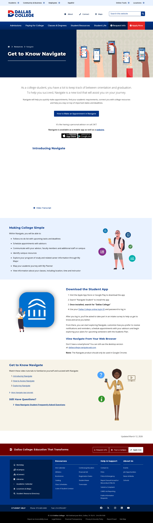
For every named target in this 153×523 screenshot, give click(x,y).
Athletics (58, 472)
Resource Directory (27, 493)
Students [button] (13, 3)
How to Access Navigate (23, 381)
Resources (18, 47)
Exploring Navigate (21, 385)
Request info (101, 450)
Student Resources (80, 25)
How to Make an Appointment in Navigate (76, 113)
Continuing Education (86, 468)
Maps (98, 14)
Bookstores (59, 476)
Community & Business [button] (34, 3)
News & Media (128, 476)
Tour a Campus (118, 450)
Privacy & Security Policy (94, 519)
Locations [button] (139, 3)
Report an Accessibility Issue (39, 519)
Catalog (58, 480)
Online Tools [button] (123, 3)
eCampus (19, 470)
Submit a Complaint (108, 487)
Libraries (19, 479)
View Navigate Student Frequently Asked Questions (40, 404)
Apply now (135, 450)
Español (71, 3)
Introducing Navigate (22, 376)
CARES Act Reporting (108, 491)
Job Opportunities (129, 472)
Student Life (100, 25)
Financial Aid (83, 472)
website (100, 129)
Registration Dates (85, 476)
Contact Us (104, 468)
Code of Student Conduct (64, 488)
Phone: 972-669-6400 (38, 508)
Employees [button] (54, 3)
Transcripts (83, 484)
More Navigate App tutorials (22, 392)
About (68, 14)
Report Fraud (111, 519)
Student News (84, 480)
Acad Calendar (23, 484)
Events (125, 468)
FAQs (102, 472)
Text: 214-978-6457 (58, 508)
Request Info (118, 25)
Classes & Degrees (57, 25)
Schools (126, 480)
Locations (22, 489)
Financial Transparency (73, 519)
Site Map (122, 519)
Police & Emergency (108, 476)
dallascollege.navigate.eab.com (82, 347)
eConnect (19, 474)
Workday (19, 465)
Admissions (15, 25)
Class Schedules (61, 484)
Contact (84, 14)
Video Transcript (43, 208)
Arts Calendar (60, 468)
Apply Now (136, 25)
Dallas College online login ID (91, 309)
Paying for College (35, 25)
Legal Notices (57, 519)
